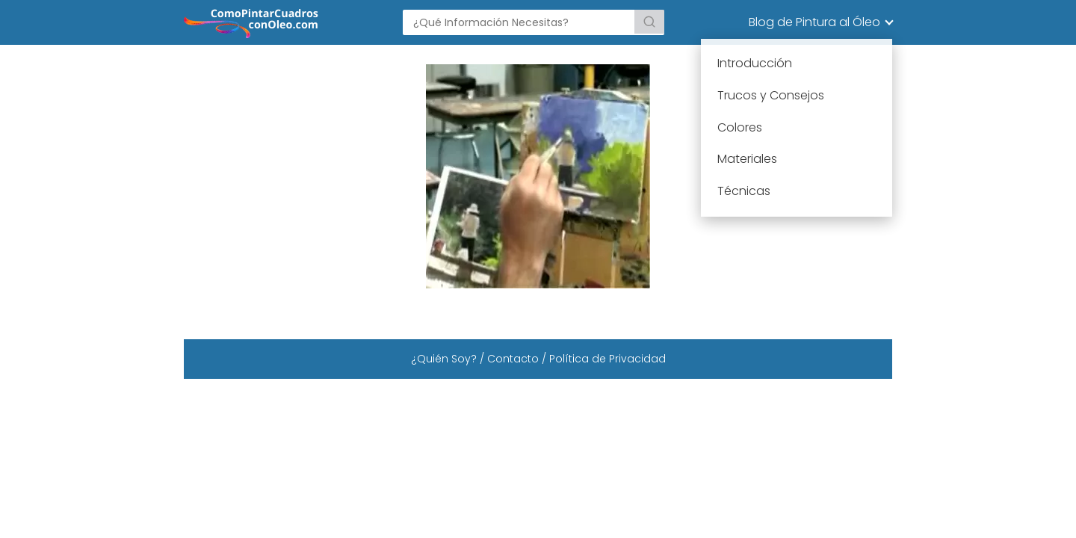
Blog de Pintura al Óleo (814, 22)
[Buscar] (649, 22)
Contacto (513, 358)
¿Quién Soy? (444, 358)
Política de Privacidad (607, 358)
